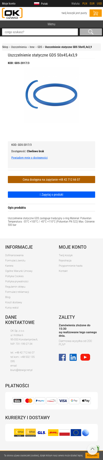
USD (99, 3)
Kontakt (63, 271)
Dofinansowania (14, 255)
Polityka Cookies (14, 276)
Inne (32, 47)
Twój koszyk (66, 255)
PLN (84, 3)
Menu (51, 24)
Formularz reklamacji (17, 291)
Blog (7, 297)
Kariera (9, 265)
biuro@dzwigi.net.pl (21, 370)
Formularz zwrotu (15, 260)
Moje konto (9, 3)
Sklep (5, 47)
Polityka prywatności (16, 281)
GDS (40, 47)
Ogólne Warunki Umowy (18, 271)
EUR (92, 3)
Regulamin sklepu (15, 286)
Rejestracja (65, 260)
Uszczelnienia (19, 47)
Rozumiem (92, 455)
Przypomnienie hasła (70, 265)
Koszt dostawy (13, 302)
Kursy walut (12, 307)
